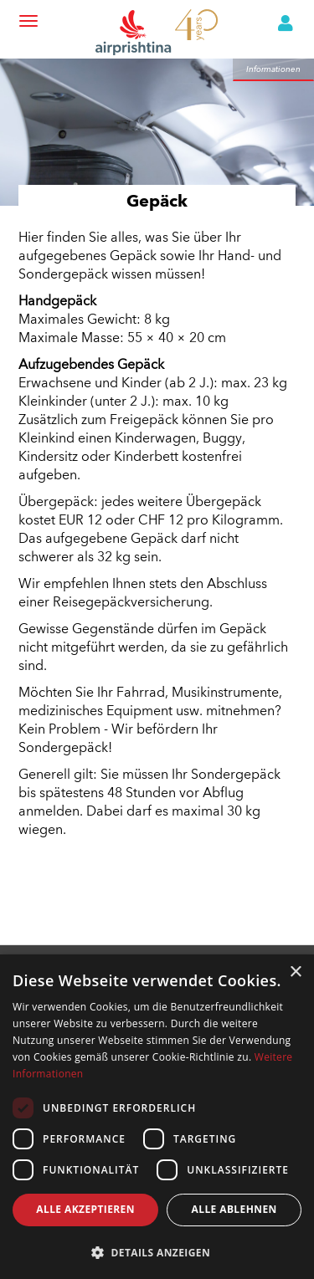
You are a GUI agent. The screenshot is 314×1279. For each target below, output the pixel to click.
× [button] (295, 972)
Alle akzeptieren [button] (85, 1209)
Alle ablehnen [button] (234, 1209)
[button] (157, 1252)
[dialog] (157, 1116)
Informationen (273, 69)
